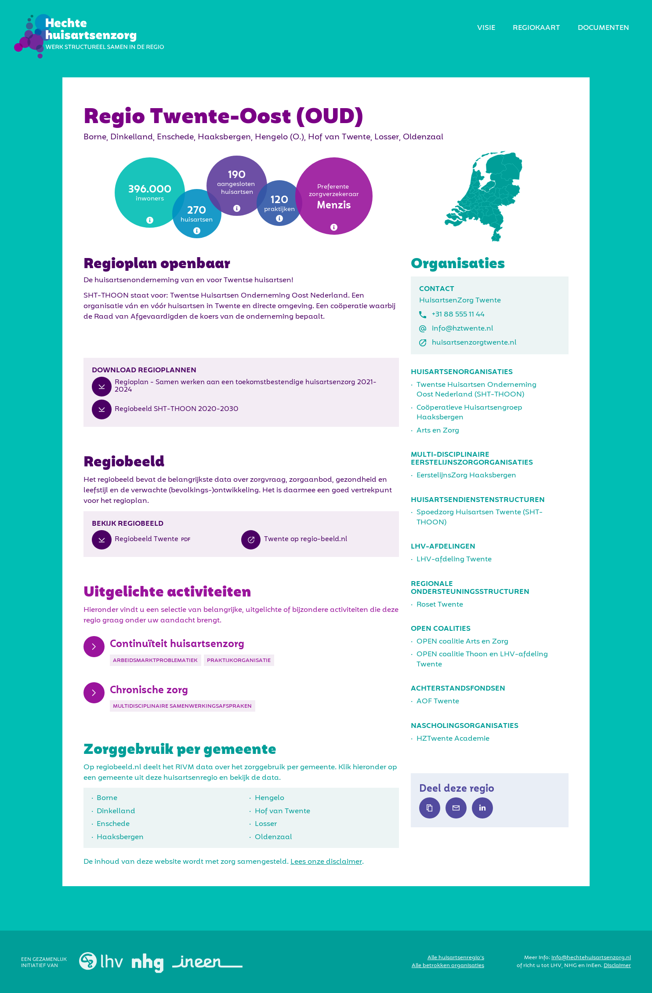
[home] (89, 36)
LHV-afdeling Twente (454, 559)
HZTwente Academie (453, 738)
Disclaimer (617, 965)
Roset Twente (440, 604)
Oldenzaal (273, 837)
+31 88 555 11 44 (458, 314)
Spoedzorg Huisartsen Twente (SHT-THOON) (480, 517)
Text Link (429, 807)
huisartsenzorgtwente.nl (474, 342)
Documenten (603, 28)
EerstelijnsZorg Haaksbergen (466, 475)
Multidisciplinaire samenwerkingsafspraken (182, 706)
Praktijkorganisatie (239, 660)
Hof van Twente (282, 811)
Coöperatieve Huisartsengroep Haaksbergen (469, 412)
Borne (107, 798)
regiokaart (536, 28)
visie (486, 28)
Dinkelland (116, 811)
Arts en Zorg (438, 430)
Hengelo (269, 798)
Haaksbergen (120, 837)
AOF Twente (438, 701)
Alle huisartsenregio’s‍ (455, 957)
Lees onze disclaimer (326, 862)
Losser (266, 824)
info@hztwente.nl (462, 328)
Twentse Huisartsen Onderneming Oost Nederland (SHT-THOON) (476, 390)
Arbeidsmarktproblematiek (155, 660)
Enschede (113, 824)
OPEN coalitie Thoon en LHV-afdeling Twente (482, 659)
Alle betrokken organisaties (448, 965)
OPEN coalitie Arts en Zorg (462, 641)
